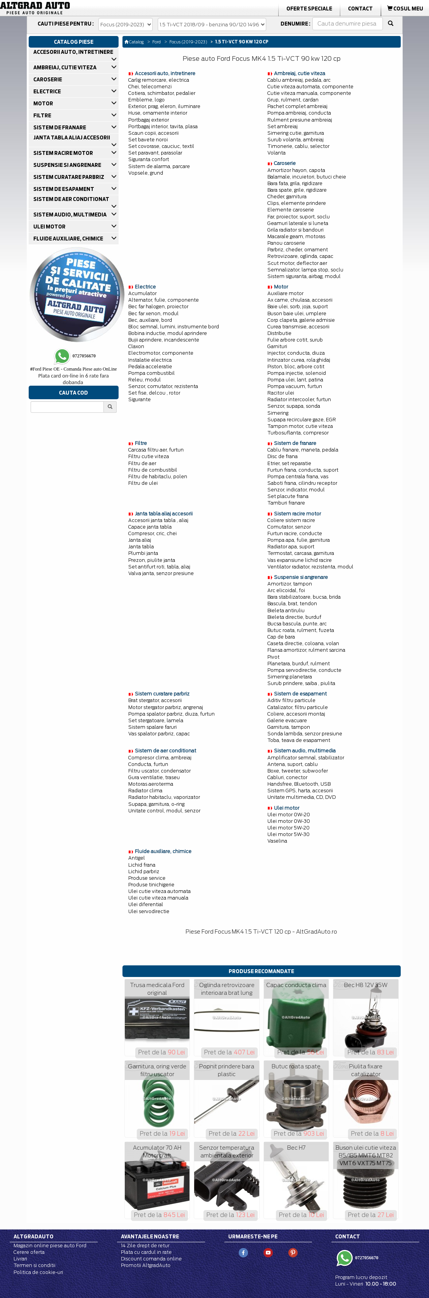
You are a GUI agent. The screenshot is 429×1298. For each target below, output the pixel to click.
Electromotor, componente (160, 353)
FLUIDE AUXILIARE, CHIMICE (69, 238)
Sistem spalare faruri (152, 727)
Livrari (20, 1259)
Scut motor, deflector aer (297, 263)
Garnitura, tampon (288, 727)
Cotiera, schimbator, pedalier (161, 93)
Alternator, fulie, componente (163, 300)
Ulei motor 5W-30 (288, 834)
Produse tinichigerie (151, 885)
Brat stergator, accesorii (155, 700)
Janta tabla (141, 546)
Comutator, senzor (289, 527)
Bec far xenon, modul (153, 313)
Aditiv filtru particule (291, 700)
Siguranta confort (148, 159)
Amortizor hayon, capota (296, 170)
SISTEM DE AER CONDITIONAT (72, 199)
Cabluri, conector (287, 777)
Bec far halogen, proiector (158, 306)
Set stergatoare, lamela (155, 720)
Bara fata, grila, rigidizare (294, 183)
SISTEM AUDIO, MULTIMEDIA (71, 214)
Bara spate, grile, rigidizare (297, 190)
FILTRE (43, 115)
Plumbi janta (143, 553)
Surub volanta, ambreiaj (295, 140)
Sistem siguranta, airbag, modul (304, 276)
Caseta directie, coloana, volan (303, 643)
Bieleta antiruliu (286, 610)
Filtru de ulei (143, 483)
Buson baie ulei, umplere (296, 313)
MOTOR (44, 103)
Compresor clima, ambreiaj (159, 758)
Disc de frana (282, 456)
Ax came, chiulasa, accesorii (300, 300)
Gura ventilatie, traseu (154, 777)
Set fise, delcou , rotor (154, 393)
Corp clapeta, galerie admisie (301, 320)
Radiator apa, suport (290, 546)
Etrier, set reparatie (289, 463)
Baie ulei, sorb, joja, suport (297, 306)
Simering (277, 413)
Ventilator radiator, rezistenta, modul (310, 567)
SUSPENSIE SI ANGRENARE (68, 165)
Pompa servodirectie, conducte (304, 670)
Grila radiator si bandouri (295, 230)
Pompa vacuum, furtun (294, 386)
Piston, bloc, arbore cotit (295, 366)
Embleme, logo (146, 100)
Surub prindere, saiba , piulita (301, 683)
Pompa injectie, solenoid (296, 373)
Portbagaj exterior (148, 120)
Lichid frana (141, 865)
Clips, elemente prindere (296, 203)
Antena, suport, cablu (292, 764)
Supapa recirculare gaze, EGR (301, 419)
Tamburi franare (286, 503)
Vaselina (277, 841)
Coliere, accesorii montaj (296, 714)
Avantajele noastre (150, 1236)
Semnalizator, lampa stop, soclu (305, 270)
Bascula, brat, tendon (292, 603)
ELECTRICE (48, 91)
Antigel (136, 858)
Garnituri (277, 346)
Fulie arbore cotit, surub (295, 340)
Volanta (276, 153)
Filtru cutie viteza (148, 456)
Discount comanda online (151, 1259)
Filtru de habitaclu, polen (157, 476)
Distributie (279, 333)
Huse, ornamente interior (157, 113)
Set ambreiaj (282, 126)
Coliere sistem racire (291, 520)
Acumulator (142, 293)
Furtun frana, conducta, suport (302, 470)
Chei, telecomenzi (150, 86)
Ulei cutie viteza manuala (158, 898)
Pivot (273, 657)
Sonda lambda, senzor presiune (304, 734)
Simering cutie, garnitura (295, 133)
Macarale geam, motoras (296, 236)
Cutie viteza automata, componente (310, 86)
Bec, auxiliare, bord (150, 320)
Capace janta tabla (150, 527)
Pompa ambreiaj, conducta (299, 113)
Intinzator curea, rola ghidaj (298, 360)
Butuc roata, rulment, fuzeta (300, 630)
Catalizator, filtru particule (297, 707)
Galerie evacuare (287, 720)
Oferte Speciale (309, 8)
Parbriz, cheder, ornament (297, 249)
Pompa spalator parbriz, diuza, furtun (171, 714)
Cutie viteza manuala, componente (309, 93)
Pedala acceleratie (150, 366)
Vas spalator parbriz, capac (159, 734)
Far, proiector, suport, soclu (298, 217)
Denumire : (295, 24)
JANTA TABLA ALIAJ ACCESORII (72, 137)
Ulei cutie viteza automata (159, 891)
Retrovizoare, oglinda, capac (300, 256)
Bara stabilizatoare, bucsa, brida (304, 597)
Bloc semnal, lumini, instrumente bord (173, 327)
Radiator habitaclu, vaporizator (164, 797)
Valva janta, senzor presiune (161, 573)
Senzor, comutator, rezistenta (163, 386)
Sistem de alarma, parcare (159, 166)
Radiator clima (145, 790)
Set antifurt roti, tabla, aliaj (159, 567)
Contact (360, 8)
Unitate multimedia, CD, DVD (301, 797)
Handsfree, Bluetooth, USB (299, 784)
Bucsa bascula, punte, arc (297, 624)
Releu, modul (144, 380)
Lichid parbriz (143, 871)
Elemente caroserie (290, 210)
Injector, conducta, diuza (296, 353)
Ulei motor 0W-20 (288, 814)
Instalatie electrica (150, 360)
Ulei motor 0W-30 (288, 821)
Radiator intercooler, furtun (299, 399)
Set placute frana (287, 496)
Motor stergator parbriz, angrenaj (165, 707)
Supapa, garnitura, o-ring (156, 804)
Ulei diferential (145, 904)
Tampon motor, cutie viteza (300, 426)
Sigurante (139, 399)
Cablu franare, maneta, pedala (302, 450)
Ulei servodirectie (148, 911)
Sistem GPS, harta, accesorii (300, 790)
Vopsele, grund (145, 173)
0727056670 (366, 1257)
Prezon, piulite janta (151, 560)
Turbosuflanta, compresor (298, 433)
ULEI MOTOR (50, 226)
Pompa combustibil (151, 373)
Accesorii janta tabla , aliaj (158, 520)
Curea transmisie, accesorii (298, 327)
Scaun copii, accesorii (153, 133)
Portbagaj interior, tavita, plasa (163, 126)
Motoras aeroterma (150, 784)
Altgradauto (33, 1236)
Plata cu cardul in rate (146, 1252)
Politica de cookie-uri (38, 1272)
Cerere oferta (29, 1252)
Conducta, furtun (148, 764)
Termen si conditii (34, 1265)
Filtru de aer (142, 463)
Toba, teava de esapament (298, 740)
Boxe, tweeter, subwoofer (297, 771)
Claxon (136, 346)
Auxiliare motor (285, 293)
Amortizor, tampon (289, 584)
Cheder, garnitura (287, 196)
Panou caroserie (286, 243)
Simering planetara (289, 677)
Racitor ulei (280, 393)
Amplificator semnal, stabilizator (305, 758)
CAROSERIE (48, 79)
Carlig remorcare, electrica (158, 80)
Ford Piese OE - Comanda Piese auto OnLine (73, 369)
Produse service (146, 878)
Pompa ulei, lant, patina (295, 380)
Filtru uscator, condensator (159, 771)
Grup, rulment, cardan (293, 100)
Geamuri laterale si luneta (297, 223)
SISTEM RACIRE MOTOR (64, 153)
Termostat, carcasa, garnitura (300, 553)
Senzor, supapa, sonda (293, 406)
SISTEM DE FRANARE (60, 127)
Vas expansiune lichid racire (299, 560)
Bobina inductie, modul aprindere (167, 333)
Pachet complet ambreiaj (297, 106)
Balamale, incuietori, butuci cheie (306, 177)
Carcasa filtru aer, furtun (156, 450)
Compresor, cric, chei (152, 533)
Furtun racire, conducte (294, 533)
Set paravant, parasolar (155, 153)
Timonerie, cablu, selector (298, 146)
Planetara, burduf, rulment (298, 663)
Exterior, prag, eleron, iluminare (164, 106)
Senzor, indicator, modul (296, 490)
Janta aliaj (139, 540)
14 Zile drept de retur (145, 1245)
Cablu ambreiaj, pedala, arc (299, 80)
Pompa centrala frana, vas (297, 476)
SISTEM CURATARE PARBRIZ (69, 177)
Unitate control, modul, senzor (164, 811)
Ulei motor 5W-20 (288, 828)
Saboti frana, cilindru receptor (302, 483)
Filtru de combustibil (152, 470)
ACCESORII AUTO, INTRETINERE (74, 52)
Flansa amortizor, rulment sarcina (306, 650)
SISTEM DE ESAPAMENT (64, 189)
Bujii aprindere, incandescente (163, 340)
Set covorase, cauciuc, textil (161, 146)
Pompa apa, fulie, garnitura (298, 540)
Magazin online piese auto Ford (50, 1245)
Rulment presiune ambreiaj (299, 120)
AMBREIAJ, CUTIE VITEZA (65, 67)
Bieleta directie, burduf (294, 617)
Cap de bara (281, 637)
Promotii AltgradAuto (146, 1265)
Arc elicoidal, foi (286, 590)
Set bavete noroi (148, 140)
